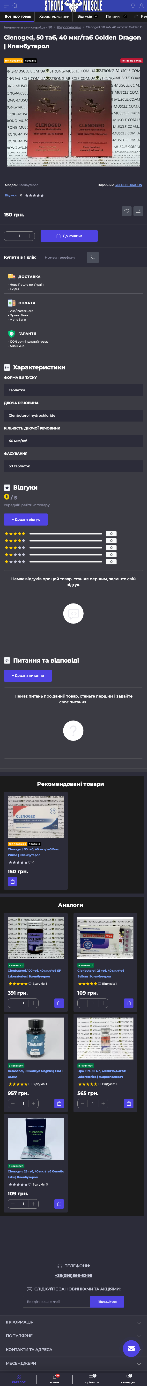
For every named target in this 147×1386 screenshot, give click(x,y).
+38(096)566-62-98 (73, 1275)
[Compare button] (138, 211)
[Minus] (9, 236)
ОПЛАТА (27, 303)
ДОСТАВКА (29, 277)
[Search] (15, 5)
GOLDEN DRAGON (128, 185)
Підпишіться (107, 1301)
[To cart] (12, 881)
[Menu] (6, 5)
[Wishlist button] (127, 211)
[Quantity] (19, 236)
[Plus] (30, 236)
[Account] (141, 5)
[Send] (93, 257)
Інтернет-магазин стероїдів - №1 (28, 27)
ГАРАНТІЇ (27, 334)
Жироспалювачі (69, 27)
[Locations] (133, 5)
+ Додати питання (28, 675)
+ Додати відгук (26, 519)
